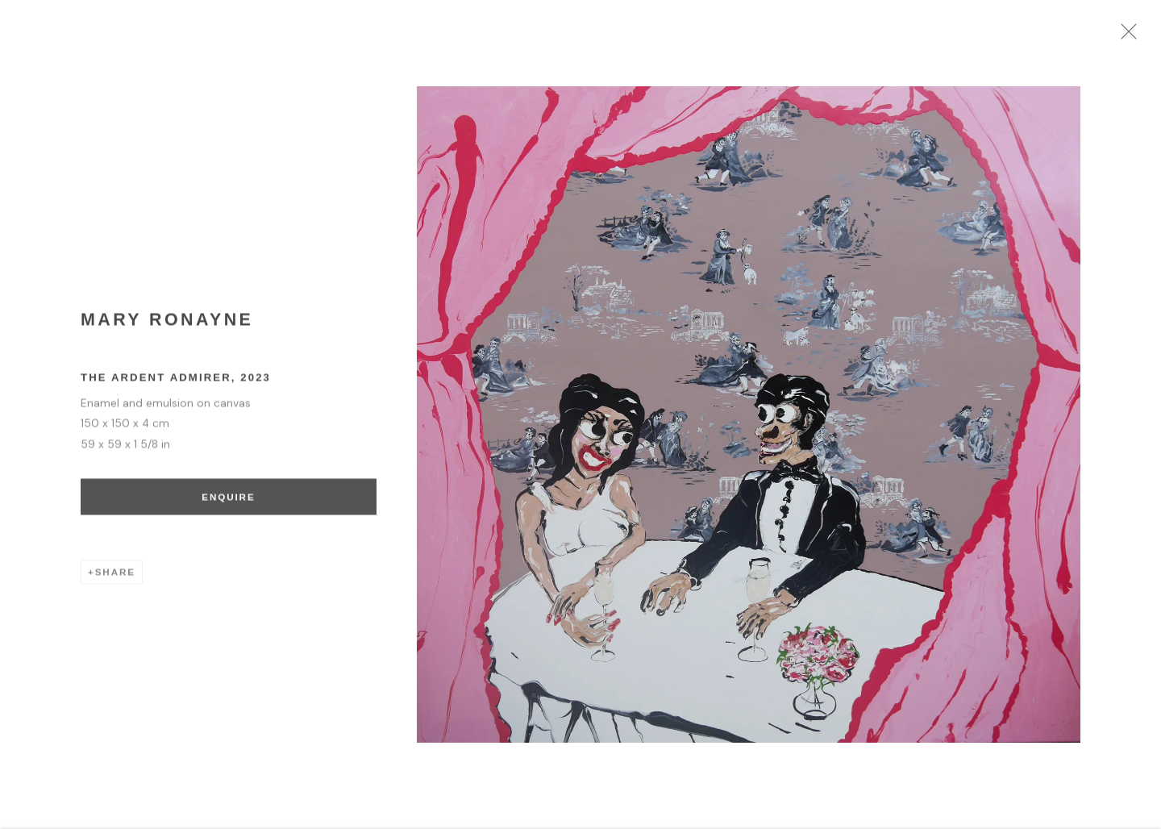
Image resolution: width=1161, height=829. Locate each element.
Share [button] (115, 578)
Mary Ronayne (167, 326)
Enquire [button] (226, 503)
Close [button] (1141, 36)
